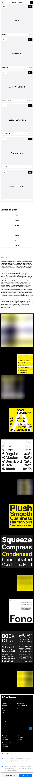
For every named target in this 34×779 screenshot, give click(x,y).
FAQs (18, 707)
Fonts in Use (5, 707)
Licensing (4, 710)
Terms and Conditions (22, 705)
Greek (17, 220)
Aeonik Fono (5, 744)
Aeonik (4, 737)
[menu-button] (2, 2)
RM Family (20, 735)
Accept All (25, 775)
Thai (17, 230)
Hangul (17, 245)
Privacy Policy (20, 703)
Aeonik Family (5, 735)
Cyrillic (17, 225)
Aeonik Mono (5, 746)
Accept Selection (10, 775)
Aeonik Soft (5, 739)
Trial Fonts (4, 705)
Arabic (17, 240)
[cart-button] (31, 2)
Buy (30, 6)
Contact (19, 708)
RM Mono (20, 737)
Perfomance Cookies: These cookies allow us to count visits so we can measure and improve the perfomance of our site (18, 768)
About (3, 708)
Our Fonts (4, 703)
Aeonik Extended (6, 742)
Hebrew (17, 235)
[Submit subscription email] (30, 728)
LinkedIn (4, 721)
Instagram (4, 720)
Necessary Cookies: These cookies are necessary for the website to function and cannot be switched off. (18, 760)
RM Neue (20, 739)
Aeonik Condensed (7, 741)
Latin (17, 215)
